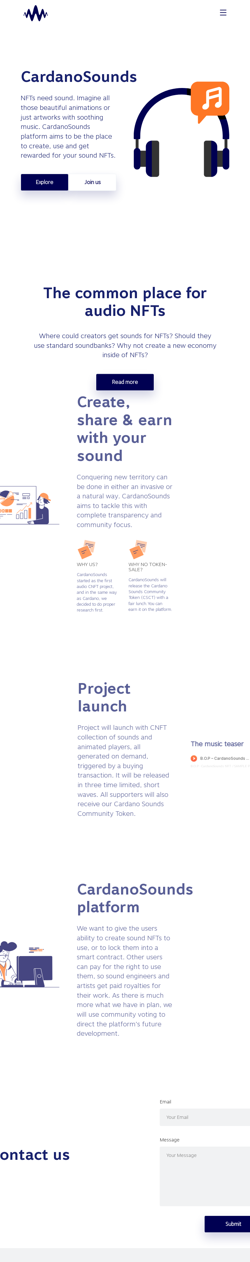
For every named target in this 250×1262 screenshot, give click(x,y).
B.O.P (233, 766)
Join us (92, 182)
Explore (44, 182)
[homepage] (35, 13)
